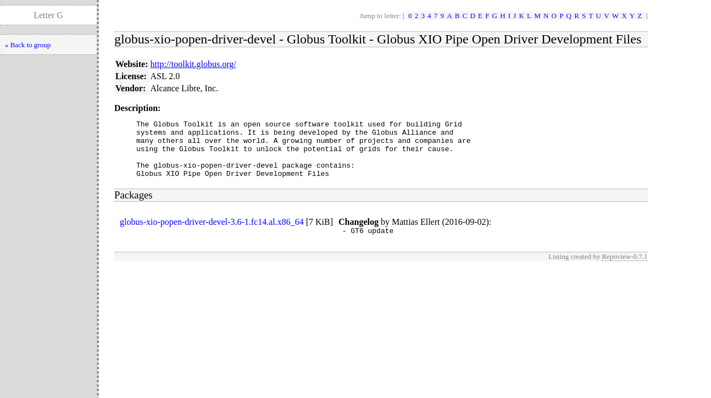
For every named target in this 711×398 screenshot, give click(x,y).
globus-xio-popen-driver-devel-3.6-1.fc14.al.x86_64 (212, 233)
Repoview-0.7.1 (624, 270)
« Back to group (28, 45)
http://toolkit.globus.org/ (193, 64)
